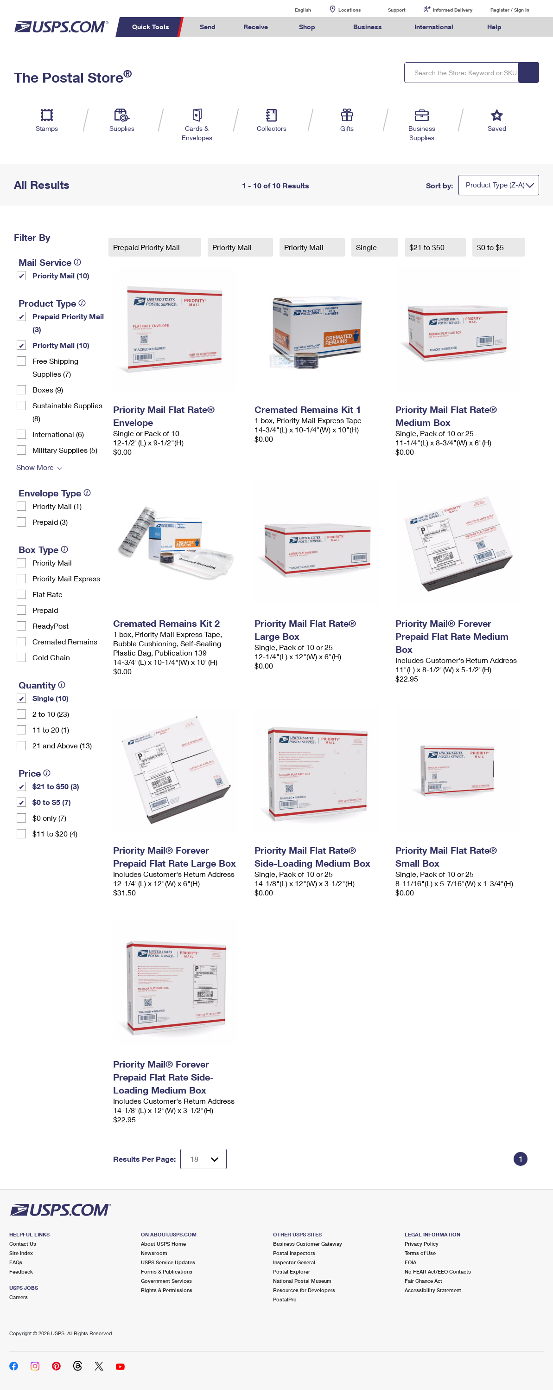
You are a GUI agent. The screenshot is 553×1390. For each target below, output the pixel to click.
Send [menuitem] (208, 27)
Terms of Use (420, 1253)
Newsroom (154, 1253)
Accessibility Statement (433, 1290)
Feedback (21, 1271)
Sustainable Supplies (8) (67, 412)
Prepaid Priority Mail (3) (68, 323)
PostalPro (285, 1299)
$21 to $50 (427, 247)
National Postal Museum (302, 1281)
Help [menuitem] (494, 27)
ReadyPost (50, 625)
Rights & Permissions (166, 1290)
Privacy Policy (422, 1244)
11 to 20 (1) (50, 729)
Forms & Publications (166, 1271)
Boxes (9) (47, 389)
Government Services (166, 1281)
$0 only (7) (49, 817)
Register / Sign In (509, 10)
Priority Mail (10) (60, 275)
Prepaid (45, 609)
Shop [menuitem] (307, 27)
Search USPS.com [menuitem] (532, 27)
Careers (18, 1297)
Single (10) (50, 698)
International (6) (58, 434)
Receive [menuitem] (255, 27)
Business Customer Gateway (307, 1244)
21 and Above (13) (62, 745)
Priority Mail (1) (57, 506)
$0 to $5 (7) (51, 802)
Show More (35, 467)
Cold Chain (51, 657)
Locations (349, 10)
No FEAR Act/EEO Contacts (438, 1271)
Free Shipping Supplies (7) (55, 367)
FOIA (410, 1262)
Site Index (21, 1253)
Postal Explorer (291, 1271)
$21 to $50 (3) (55, 786)
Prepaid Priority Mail (147, 247)
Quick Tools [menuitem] (150, 27)
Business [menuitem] (367, 27)
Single (367, 247)
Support (397, 10)
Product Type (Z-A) (495, 184)
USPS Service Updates (168, 1262)
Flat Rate (47, 594)
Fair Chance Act (423, 1281)
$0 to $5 (491, 247)
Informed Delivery (452, 10)
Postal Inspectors (294, 1253)
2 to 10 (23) (50, 713)
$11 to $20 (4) (54, 833)
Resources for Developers (304, 1290)
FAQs (15, 1262)
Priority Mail (52, 562)
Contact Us (22, 1244)
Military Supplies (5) (64, 449)
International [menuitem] (433, 27)
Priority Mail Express (66, 578)
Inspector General (294, 1262)
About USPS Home (163, 1244)
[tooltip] (77, 262)
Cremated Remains (64, 641)
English (293, 9)
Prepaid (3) (50, 521)
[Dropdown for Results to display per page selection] (203, 1159)
